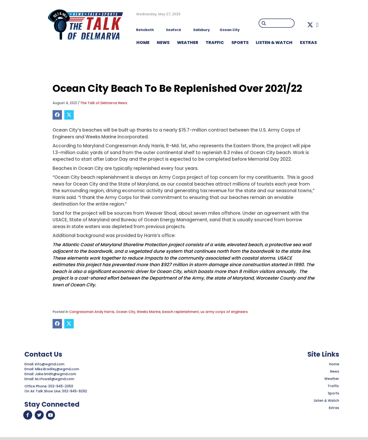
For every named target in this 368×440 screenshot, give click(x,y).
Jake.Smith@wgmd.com (56, 374)
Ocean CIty (125, 311)
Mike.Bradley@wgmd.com (57, 369)
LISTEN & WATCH (274, 42)
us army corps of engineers (224, 311)
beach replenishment (180, 311)
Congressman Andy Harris (91, 311)
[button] (310, 25)
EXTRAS (308, 42)
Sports (240, 42)
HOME (143, 42)
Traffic (333, 386)
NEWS (163, 42)
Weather (331, 378)
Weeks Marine (149, 311)
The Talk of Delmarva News (103, 103)
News (334, 371)
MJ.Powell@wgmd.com (55, 379)
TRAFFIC (215, 42)
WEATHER (187, 42)
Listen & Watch (326, 400)
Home (334, 364)
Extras (334, 407)
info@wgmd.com (50, 364)
